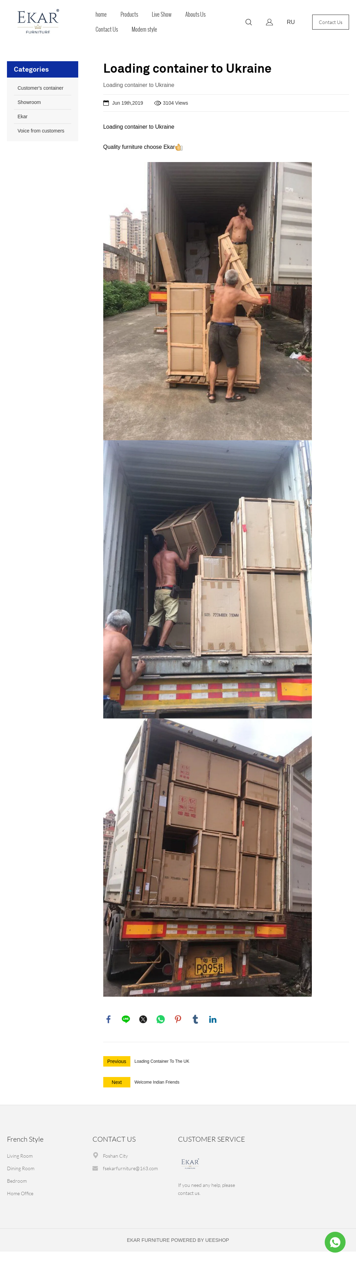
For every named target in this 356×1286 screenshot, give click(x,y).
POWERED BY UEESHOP (200, 1240)
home (101, 14)
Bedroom (17, 1181)
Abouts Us (195, 14)
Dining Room (20, 1168)
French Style (25, 1139)
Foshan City (115, 1156)
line (126, 1019)
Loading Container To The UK (162, 1061)
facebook (108, 1019)
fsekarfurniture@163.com (130, 1168)
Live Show (161, 14)
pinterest (178, 1019)
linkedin (213, 1019)
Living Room (20, 1156)
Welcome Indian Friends (157, 1082)
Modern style (144, 29)
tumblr (195, 1019)
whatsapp (160, 1019)
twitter (143, 1019)
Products (129, 14)
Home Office (20, 1193)
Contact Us (107, 29)
